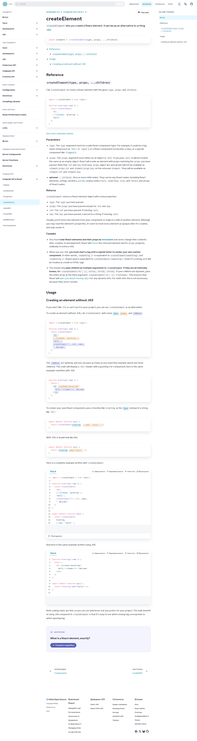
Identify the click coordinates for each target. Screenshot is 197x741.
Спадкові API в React (73, 12)
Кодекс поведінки (120, 704)
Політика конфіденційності (142, 714)
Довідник (146, 4)
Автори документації (118, 714)
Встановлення (74, 712)
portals (81, 180)
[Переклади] (185, 4)
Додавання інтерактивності (74, 722)
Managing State (74, 728)
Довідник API (53, 12)
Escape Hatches (74, 732)
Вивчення (134, 4)
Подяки (116, 720)
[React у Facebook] (136, 731)
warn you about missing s (75, 278)
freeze (94, 243)
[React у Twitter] (140, 731)
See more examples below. (59, 133)
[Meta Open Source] (54, 699)
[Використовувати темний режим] (179, 4)
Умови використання (140, 722)
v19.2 (11, 4)
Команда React (119, 708)
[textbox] (98, 499)
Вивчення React (73, 701)
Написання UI (73, 716)
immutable (107, 239)
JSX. (49, 29)
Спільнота (160, 4)
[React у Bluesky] (143, 731)
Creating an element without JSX (69, 64)
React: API (94, 704)
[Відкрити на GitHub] (191, 4)
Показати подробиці (63, 645)
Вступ (162, 17)
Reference (54, 49)
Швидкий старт (74, 708)
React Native (140, 708)
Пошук (70, 4)
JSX (64, 307)
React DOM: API (96, 708)
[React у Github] (147, 731)
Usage (52, 59)
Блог (170, 4)
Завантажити (98, 471)
